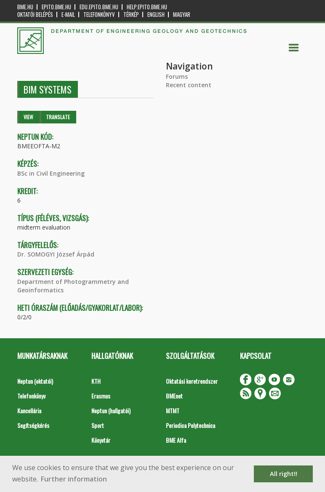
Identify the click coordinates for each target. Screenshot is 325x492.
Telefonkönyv (99, 14)
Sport (97, 425)
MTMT (172, 410)
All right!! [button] (283, 474)
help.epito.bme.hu (147, 7)
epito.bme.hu (56, 7)
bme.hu (25, 7)
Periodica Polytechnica (190, 425)
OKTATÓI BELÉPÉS (35, 14)
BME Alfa (176, 440)
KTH (96, 381)
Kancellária (29, 410)
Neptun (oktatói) (35, 381)
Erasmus (100, 395)
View (28, 116)
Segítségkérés (33, 425)
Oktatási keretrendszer (192, 381)
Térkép (131, 14)
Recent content (188, 85)
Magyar (181, 14)
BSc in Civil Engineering (51, 173)
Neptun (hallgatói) (111, 410)
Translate (58, 116)
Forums (177, 76)
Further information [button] (74, 479)
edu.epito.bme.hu (99, 7)
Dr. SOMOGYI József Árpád (55, 254)
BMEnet (174, 395)
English (156, 14)
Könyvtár (100, 440)
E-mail (68, 14)
